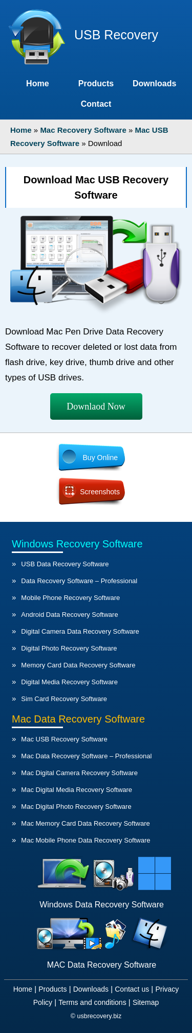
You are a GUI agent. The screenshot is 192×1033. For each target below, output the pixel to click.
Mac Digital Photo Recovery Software (76, 806)
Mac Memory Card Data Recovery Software (85, 823)
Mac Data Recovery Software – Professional (86, 756)
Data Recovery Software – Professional (79, 581)
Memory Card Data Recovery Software (78, 665)
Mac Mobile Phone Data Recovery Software (85, 840)
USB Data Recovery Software (65, 564)
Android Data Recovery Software (69, 614)
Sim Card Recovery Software (64, 699)
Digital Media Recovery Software (69, 682)
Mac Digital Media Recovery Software (76, 790)
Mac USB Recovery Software (64, 739)
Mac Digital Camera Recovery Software (79, 773)
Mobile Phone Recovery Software (70, 598)
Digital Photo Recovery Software (69, 648)
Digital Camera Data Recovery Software (80, 631)
